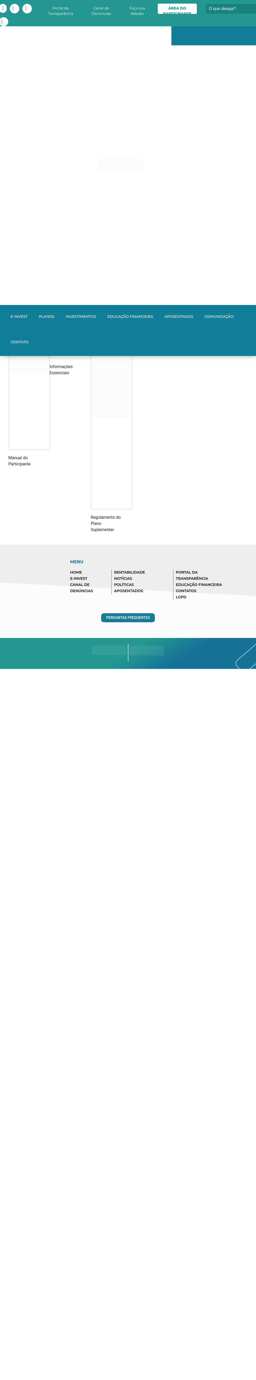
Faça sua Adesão (137, 10)
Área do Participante (177, 10)
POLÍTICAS (124, 584)
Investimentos (81, 316)
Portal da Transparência (60, 10)
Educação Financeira (130, 316)
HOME (76, 572)
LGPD (181, 597)
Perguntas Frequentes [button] (128, 618)
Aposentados (178, 316)
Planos (46, 316)
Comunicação (219, 316)
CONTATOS (186, 591)
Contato (20, 342)
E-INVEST (19, 316)
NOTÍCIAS (123, 578)
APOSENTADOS (128, 591)
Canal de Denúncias (101, 10)
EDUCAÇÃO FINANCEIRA (199, 584)
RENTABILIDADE (129, 572)
